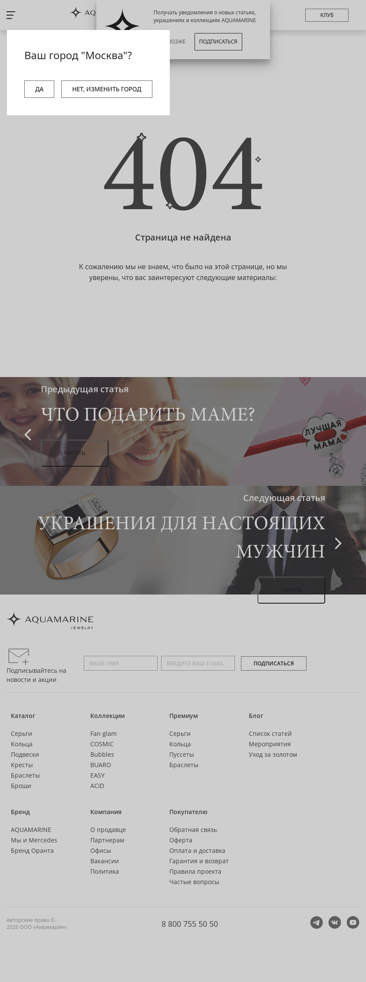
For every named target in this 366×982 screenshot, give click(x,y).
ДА (39, 89)
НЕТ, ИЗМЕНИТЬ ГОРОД (106, 89)
